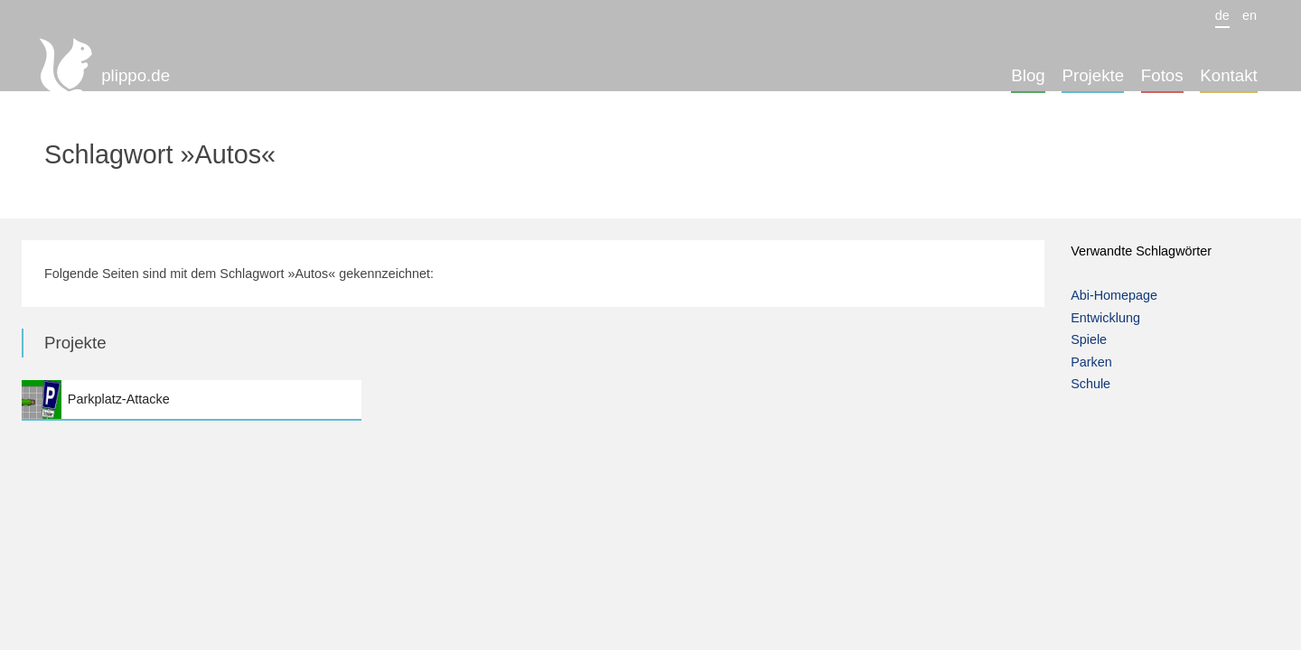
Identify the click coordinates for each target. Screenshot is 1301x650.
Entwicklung (1105, 318)
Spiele (1089, 339)
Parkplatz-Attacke (191, 399)
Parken (1091, 362)
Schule (1090, 383)
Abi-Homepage (1114, 295)
